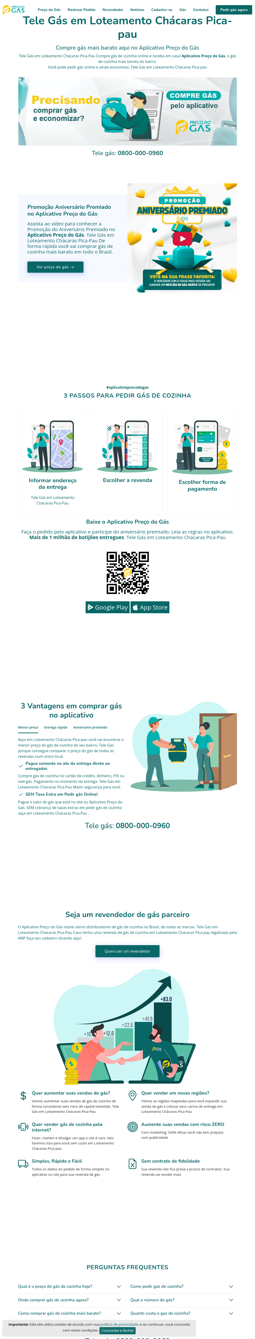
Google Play (107, 607)
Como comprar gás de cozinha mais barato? (59, 1313)
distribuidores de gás (104, 926)
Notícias (137, 9)
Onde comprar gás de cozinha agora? (53, 1300)
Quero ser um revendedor (127, 951)
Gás (182, 9)
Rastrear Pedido (81, 9)
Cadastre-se (161, 9)
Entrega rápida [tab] (55, 727)
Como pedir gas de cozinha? (156, 1286)
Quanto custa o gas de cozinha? (160, 1313)
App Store (150, 607)
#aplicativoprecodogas (127, 387)
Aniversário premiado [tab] (90, 727)
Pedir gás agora (234, 9)
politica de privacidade (119, 1324)
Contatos (201, 9)
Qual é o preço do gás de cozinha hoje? (55, 1286)
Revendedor (112, 9)
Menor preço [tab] (28, 727)
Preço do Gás (49, 9)
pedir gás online (81, 67)
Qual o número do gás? (152, 1300)
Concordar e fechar (118, 1330)
